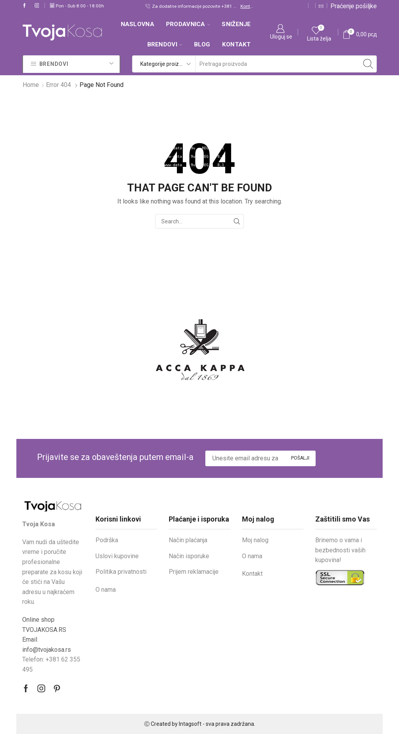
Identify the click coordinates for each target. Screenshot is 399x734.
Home (31, 84)
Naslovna (137, 24)
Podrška (106, 540)
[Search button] (368, 64)
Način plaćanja (188, 540)
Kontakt (247, 6)
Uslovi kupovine (117, 556)
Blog (202, 44)
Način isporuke (189, 556)
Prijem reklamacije (194, 571)
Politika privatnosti (121, 571)
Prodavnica (188, 24)
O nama (105, 589)
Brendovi (164, 44)
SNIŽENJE (236, 24)
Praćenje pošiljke (353, 6)
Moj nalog (255, 540)
